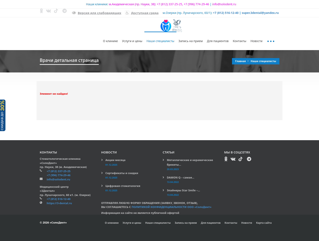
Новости (256, 41)
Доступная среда (141, 13)
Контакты (239, 41)
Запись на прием (190, 41)
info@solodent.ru (224, 4)
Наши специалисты (160, 41)
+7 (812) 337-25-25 (169, 4)
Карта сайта (264, 223)
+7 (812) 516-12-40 (226, 13)
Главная (240, 61)
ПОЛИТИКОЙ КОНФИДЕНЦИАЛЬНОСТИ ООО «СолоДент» (171, 207)
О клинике (110, 41)
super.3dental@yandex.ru (260, 13)
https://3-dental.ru (59, 203)
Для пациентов (218, 41)
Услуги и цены (132, 41)
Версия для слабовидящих (96, 13)
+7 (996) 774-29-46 (196, 4)
